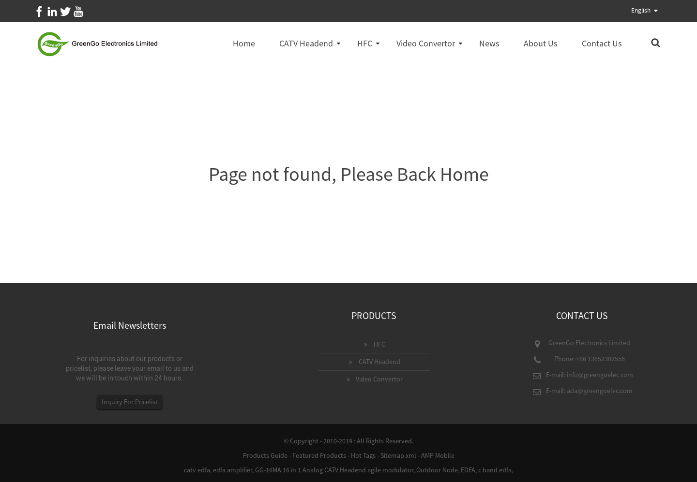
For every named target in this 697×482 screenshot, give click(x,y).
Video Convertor (425, 43)
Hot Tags (363, 455)
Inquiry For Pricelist (130, 401)
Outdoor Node (437, 470)
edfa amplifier (232, 470)
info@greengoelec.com (600, 374)
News (489, 43)
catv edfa (197, 470)
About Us (541, 43)
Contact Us (602, 43)
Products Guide (265, 455)
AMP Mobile (438, 455)
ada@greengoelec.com (600, 390)
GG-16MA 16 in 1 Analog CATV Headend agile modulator (334, 470)
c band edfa (495, 470)
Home (244, 43)
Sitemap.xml (398, 455)
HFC (364, 43)
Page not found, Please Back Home (349, 174)
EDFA (468, 470)
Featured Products (319, 455)
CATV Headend (306, 43)
